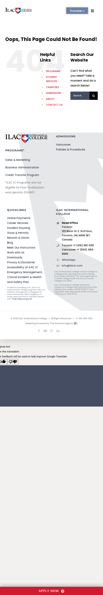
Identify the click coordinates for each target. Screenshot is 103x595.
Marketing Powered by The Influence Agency (51, 323)
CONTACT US (54, 105)
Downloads (15, 257)
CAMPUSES (52, 87)
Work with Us (15, 252)
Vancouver (63, 144)
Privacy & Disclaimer (21, 262)
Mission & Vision (18, 238)
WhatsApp (68, 260)
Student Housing (18, 228)
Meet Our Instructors (21, 247)
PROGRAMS (53, 71)
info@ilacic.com (72, 265)
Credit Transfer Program (22, 175)
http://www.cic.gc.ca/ (22, 299)
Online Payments (18, 218)
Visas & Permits (18, 233)
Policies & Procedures (70, 149)
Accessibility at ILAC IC (22, 267)
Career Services (17, 223)
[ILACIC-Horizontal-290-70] (18, 9)
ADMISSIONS (53, 93)
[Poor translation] (12, 362)
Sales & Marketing (17, 160)
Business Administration (22, 167)
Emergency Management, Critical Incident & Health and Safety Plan (24, 277)
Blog (10, 243)
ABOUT (50, 99)
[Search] (93, 96)
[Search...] (79, 96)
